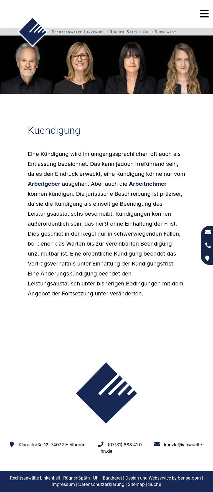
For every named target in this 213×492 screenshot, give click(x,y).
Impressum (63, 484)
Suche (154, 484)
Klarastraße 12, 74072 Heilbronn (52, 444)
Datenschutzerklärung (101, 484)
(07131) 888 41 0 (125, 444)
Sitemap (136, 484)
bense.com (189, 478)
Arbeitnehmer (148, 184)
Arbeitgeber (44, 184)
